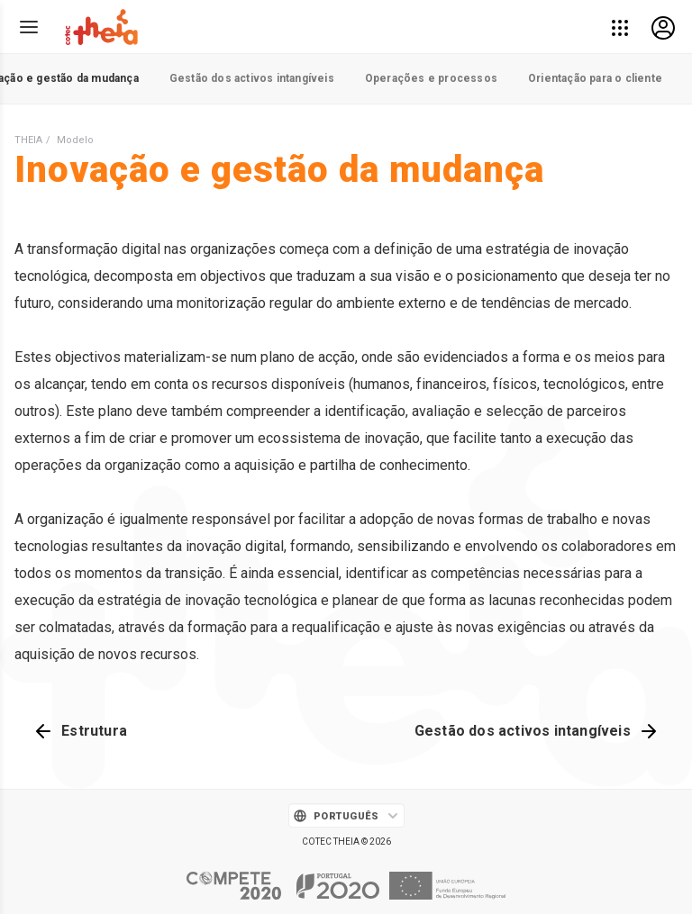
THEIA (28, 140)
